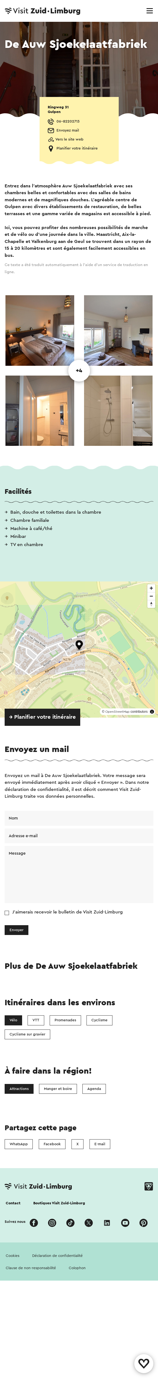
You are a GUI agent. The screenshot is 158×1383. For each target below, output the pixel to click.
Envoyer (16, 930)
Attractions (19, 1089)
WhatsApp (19, 1144)
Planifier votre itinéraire (77, 148)
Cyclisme (99, 1020)
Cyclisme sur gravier (27, 1034)
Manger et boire (58, 1089)
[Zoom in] (151, 588)
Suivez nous (15, 1222)
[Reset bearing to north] (151, 604)
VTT (35, 1020)
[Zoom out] (151, 596)
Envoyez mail (67, 130)
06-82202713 (67, 121)
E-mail (99, 1144)
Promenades (65, 1020)
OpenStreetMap (117, 711)
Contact (13, 1203)
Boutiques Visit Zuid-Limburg (59, 1203)
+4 (79, 370)
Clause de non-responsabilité (31, 1268)
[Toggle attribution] (152, 711)
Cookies (12, 1256)
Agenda (94, 1089)
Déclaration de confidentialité (57, 1256)
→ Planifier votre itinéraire (42, 717)
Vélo (13, 1020)
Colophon (77, 1268)
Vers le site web (69, 139)
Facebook (52, 1144)
